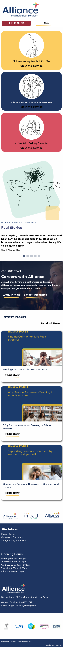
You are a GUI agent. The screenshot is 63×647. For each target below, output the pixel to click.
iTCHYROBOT (57, 645)
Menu (46, 23)
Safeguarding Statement (13, 540)
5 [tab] (39, 256)
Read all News (50, 323)
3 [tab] (31, 256)
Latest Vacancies (35, 294)
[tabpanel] (31, 244)
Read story (12, 374)
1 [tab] (24, 256)
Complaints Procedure (12, 537)
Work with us (11, 294)
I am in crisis (16, 23)
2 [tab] (27, 256)
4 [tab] (35, 256)
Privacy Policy (8, 534)
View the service (31, 65)
